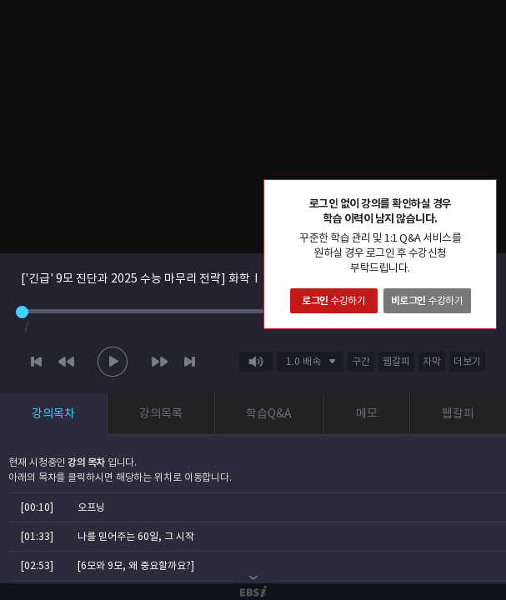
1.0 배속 (303, 361)
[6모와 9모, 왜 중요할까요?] (136, 565)
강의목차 (53, 413)
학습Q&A (269, 413)
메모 (367, 413)
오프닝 (91, 507)
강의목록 (161, 413)
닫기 (483, 192)
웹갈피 (458, 413)
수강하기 (333, 300)
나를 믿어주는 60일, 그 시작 (136, 536)
